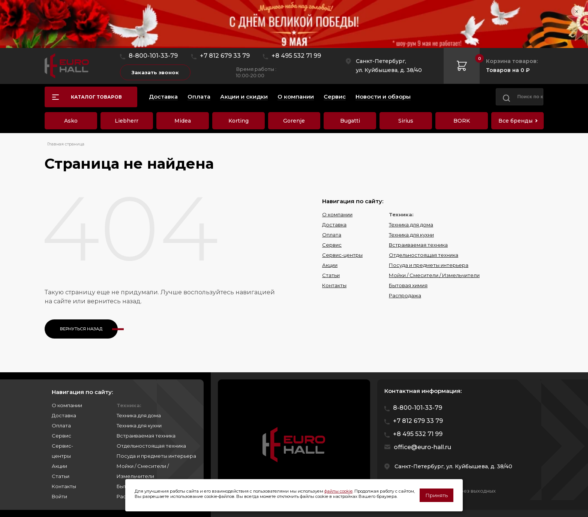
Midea (182, 120)
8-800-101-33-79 (153, 55)
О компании (337, 214)
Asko (71, 120)
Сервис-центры (342, 255)
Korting (238, 120)
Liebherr (126, 120)
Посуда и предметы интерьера (428, 265)
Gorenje (294, 120)
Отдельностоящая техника (423, 255)
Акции (330, 265)
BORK (461, 120)
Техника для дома (411, 225)
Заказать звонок (155, 72)
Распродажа (405, 295)
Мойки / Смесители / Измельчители (434, 275)
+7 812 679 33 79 (225, 55)
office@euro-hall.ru (422, 447)
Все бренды (515, 120)
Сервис (332, 245)
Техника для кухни (411, 235)
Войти (59, 496)
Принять (436, 495)
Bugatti (350, 120)
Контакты (334, 285)
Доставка (334, 225)
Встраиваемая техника (418, 245)
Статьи (331, 275)
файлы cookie (338, 491)
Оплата (331, 235)
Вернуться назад (81, 328)
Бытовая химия (408, 285)
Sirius (405, 120)
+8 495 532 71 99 (296, 55)
